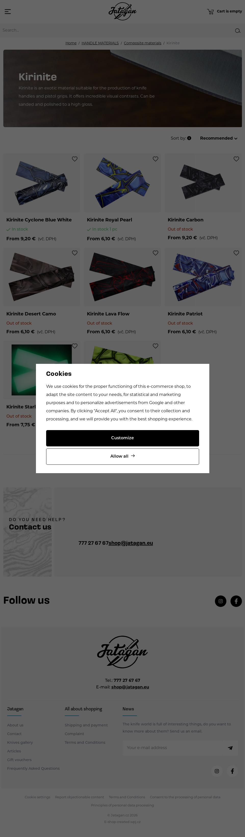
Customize (122, 438)
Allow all (119, 457)
